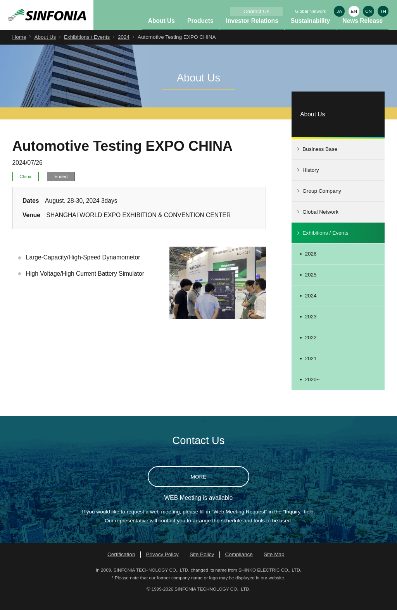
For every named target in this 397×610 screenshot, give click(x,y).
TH (383, 11)
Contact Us (256, 11)
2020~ (312, 390)
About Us (161, 31)
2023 (310, 327)
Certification (121, 565)
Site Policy (202, 565)
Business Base (319, 160)
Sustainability (310, 31)
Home (19, 48)
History (310, 181)
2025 (310, 286)
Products (200, 31)
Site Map (274, 565)
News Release (362, 31)
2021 (310, 369)
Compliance (239, 565)
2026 (310, 265)
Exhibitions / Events (87, 48)
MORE (199, 487)
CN (368, 11)
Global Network (310, 11)
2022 (310, 348)
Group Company (321, 202)
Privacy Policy (162, 565)
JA (339, 11)
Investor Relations (252, 31)
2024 (123, 48)
